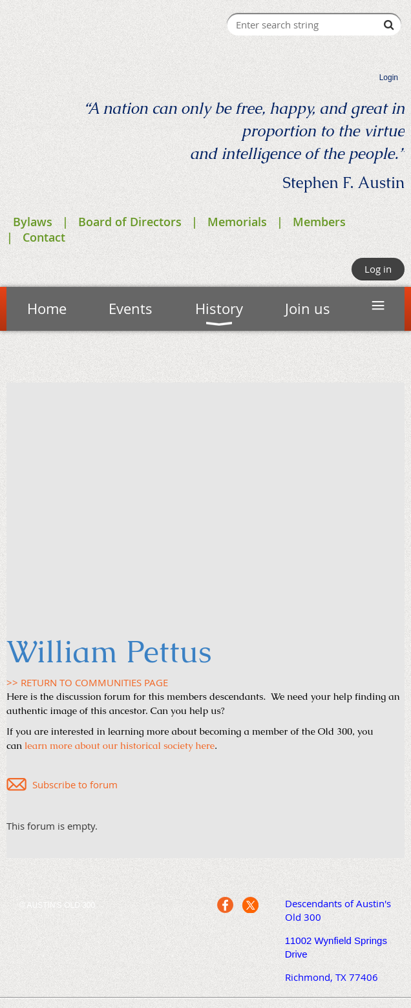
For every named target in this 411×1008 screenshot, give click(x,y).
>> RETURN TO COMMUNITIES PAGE (87, 682)
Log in (378, 268)
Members (319, 221)
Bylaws (32, 221)
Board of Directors (130, 221)
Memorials (237, 221)
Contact (44, 237)
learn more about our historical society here (120, 745)
